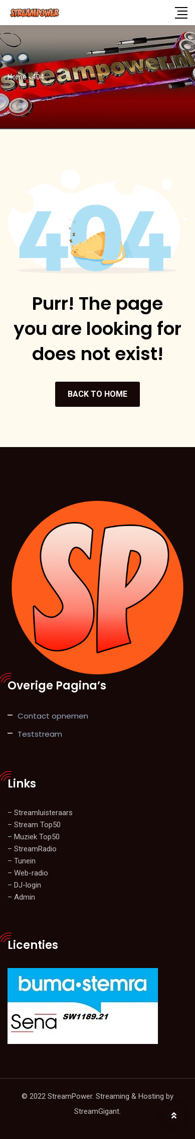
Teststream (40, 734)
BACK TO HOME (97, 394)
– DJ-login (24, 885)
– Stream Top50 (34, 824)
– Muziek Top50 (34, 836)
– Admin (21, 897)
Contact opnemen (53, 716)
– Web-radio (28, 873)
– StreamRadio (32, 848)
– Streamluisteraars (40, 812)
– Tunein (22, 860)
